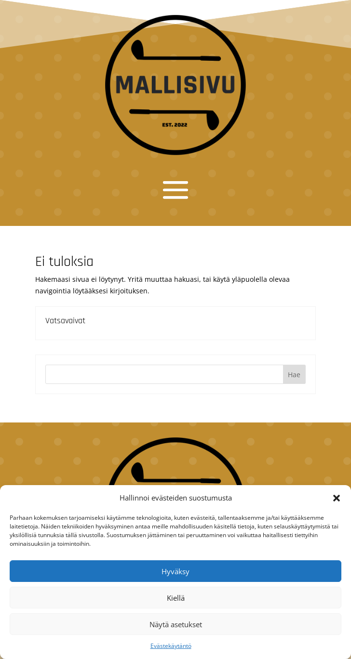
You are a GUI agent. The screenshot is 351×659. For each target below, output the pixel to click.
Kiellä (176, 598)
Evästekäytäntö (170, 646)
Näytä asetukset (175, 624)
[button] (336, 498)
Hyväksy (175, 571)
